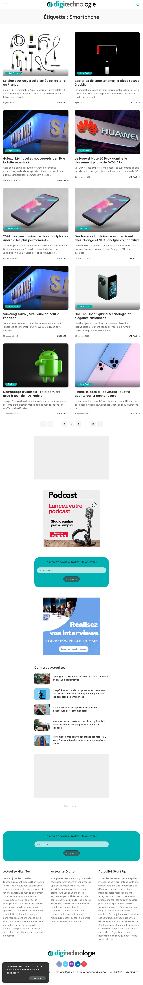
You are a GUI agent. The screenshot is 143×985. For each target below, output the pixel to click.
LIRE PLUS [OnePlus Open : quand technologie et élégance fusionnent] (134, 336)
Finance (83, 228)
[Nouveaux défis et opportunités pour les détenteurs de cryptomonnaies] (42, 709)
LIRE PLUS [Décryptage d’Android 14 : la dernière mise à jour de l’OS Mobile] (62, 414)
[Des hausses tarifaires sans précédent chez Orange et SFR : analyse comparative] (107, 210)
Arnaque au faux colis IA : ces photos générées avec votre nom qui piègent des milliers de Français (79, 724)
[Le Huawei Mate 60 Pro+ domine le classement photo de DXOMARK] (107, 132)
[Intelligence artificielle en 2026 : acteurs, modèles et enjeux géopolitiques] (42, 678)
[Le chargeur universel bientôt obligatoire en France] (35, 54)
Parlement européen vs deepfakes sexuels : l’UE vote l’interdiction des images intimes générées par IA (79, 740)
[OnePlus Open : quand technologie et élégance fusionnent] (107, 288)
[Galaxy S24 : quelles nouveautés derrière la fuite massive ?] (35, 132)
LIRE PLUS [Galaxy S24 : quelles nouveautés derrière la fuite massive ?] (62, 180)
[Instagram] (71, 964)
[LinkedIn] (78, 964)
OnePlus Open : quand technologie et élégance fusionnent (103, 316)
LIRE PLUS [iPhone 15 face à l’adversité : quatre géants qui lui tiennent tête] (134, 414)
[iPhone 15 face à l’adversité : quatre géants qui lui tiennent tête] (107, 365)
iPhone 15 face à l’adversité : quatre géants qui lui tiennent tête (102, 394)
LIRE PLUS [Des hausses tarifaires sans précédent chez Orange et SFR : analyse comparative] (134, 258)
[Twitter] (65, 964)
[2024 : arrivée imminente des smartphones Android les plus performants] (35, 210)
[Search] (138, 4)
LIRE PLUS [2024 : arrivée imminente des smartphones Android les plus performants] (62, 258)
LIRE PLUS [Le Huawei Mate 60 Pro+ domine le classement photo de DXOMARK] (134, 177)
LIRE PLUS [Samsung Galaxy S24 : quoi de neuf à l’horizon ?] (62, 336)
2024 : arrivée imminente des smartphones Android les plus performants (35, 238)
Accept (37, 978)
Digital (11, 384)
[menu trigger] (7, 4)
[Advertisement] (71, 457)
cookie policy (12, 973)
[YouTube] (84, 964)
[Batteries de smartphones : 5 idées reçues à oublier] (107, 54)
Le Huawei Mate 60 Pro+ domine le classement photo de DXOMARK (101, 160)
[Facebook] (59, 964)
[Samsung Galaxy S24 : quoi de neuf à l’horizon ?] (35, 288)
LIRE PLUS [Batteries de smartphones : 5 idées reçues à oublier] (134, 103)
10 (93, 424)
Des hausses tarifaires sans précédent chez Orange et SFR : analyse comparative (107, 238)
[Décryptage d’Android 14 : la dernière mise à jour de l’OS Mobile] (35, 365)
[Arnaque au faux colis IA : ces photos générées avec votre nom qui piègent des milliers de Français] (42, 725)
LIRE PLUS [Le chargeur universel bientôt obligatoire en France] (62, 103)
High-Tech (13, 73)
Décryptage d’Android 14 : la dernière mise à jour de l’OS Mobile (32, 394)
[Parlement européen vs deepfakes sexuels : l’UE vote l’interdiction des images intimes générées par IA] (42, 740)
